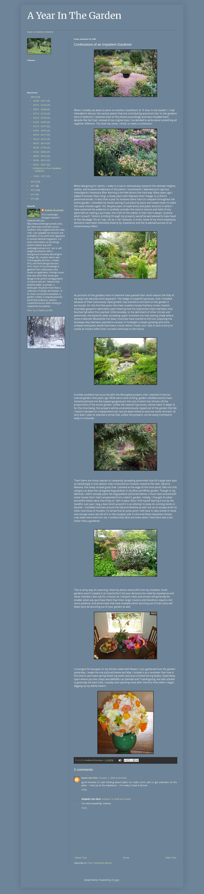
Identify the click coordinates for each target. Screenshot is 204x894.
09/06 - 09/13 (40, 160)
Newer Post (81, 857)
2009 (33, 97)
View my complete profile (40, 310)
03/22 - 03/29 (40, 117)
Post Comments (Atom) (100, 862)
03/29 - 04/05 (40, 122)
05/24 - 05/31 (40, 139)
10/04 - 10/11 (40, 176)
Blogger (116, 879)
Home (126, 857)
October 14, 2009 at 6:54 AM (116, 799)
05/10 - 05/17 (40, 134)
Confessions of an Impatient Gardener (46, 169)
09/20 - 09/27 (40, 164)
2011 (33, 185)
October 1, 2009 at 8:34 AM (112, 777)
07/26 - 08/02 (40, 151)
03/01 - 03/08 (40, 109)
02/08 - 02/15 (40, 100)
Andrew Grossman (54, 210)
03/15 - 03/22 (40, 113)
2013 (33, 194)
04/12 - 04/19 (40, 126)
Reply (84, 789)
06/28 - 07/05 (40, 147)
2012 (33, 190)
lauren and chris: (89, 777)
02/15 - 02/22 (40, 104)
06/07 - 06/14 (40, 143)
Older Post (170, 857)
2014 (33, 198)
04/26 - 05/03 (40, 130)
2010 (33, 181)
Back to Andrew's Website (40, 31)
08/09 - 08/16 (40, 156)
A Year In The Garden (74, 15)
